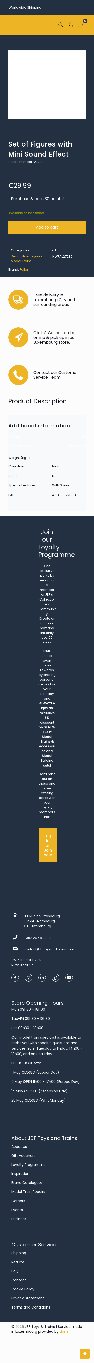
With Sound (76, 446)
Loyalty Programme (28, 1164)
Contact (18, 1280)
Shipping (18, 1253)
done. (64, 1331)
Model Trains (21, 261)
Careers (18, 1200)
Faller (24, 269)
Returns (18, 1262)
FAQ (14, 1271)
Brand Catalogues (27, 1182)
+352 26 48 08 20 (37, 937)
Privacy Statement (27, 1298)
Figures (36, 256)
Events (17, 1209)
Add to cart (47, 227)
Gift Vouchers (23, 1155)
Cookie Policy (22, 1289)
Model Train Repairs (28, 1191)
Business (18, 1218)
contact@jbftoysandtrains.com (49, 949)
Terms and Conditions (30, 1307)
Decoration (20, 256)
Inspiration (20, 1173)
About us (19, 1146)
